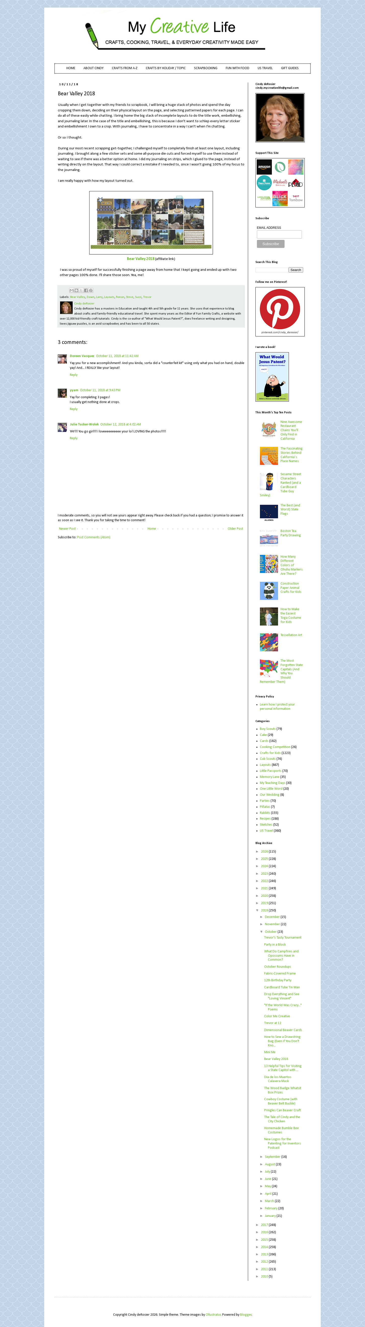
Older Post (235, 529)
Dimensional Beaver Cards (283, 1030)
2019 (265, 903)
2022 (265, 881)
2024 (265, 866)
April (268, 1194)
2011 (265, 1269)
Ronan (120, 297)
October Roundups (277, 967)
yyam (74, 390)
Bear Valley (77, 297)
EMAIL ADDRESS (269, 228)
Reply (73, 375)
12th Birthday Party (277, 980)
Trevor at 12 (272, 1023)
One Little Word (271, 789)
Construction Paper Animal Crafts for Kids (291, 588)
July (268, 1172)
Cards (264, 741)
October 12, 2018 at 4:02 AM (120, 424)
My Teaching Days (272, 783)
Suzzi (138, 297)
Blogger (246, 1315)
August (270, 1164)
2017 (265, 1225)
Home (152, 529)
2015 (265, 1240)
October (271, 932)
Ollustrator (213, 1315)
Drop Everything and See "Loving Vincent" (281, 996)
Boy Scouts (268, 729)
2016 (265, 1232)
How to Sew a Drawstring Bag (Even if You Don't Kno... (282, 1041)
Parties (265, 801)
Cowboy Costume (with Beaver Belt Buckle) (280, 1101)
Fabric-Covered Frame (280, 974)
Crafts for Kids (270, 753)
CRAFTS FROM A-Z (125, 68)
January (271, 1216)
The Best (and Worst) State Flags (290, 510)
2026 (265, 852)
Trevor (147, 297)
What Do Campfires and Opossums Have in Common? (281, 956)
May (268, 1186)
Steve (129, 297)
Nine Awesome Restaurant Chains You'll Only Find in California (291, 430)
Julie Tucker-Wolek (84, 424)
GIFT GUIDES (290, 68)
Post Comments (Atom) (93, 537)
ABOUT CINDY (93, 68)
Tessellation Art (291, 635)
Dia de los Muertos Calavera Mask (277, 1079)
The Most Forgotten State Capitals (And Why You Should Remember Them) (281, 671)
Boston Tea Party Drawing (291, 533)
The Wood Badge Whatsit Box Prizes (282, 1090)
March (270, 1201)
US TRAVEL (265, 68)
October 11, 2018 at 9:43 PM (100, 390)
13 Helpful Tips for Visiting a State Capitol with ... (283, 1068)
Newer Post (67, 529)
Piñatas (265, 807)
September (273, 1157)
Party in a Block (275, 945)
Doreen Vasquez (82, 356)
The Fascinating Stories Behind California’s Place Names (292, 455)
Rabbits (265, 813)
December (273, 917)
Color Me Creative (277, 1016)
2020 (265, 896)
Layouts (109, 297)
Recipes (265, 819)
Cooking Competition (275, 747)
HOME (70, 68)
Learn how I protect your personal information (277, 707)
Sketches (266, 825)
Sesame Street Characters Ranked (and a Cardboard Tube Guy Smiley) (280, 484)
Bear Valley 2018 (140, 259)
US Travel (266, 831)
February (271, 1208)
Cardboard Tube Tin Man (282, 987)
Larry (99, 297)
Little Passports (271, 771)
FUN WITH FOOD (237, 68)
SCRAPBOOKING (205, 68)
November (273, 924)
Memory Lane (270, 777)
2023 (265, 874)
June (268, 1179)
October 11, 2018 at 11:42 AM (117, 356)
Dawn (91, 297)
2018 (265, 910)
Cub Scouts (268, 759)
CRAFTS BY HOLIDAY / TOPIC (166, 68)
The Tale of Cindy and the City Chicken (282, 1119)
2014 (265, 1247)
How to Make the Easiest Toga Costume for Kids (291, 615)
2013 (265, 1254)
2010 (265, 1276)
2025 (265, 859)
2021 (265, 888)
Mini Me (270, 1052)
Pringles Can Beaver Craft (282, 1110)
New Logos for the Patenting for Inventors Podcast (282, 1143)
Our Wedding (270, 795)
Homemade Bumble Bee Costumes (281, 1130)
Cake (263, 735)
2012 (265, 1262)
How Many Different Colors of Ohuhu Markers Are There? (292, 565)
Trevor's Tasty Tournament (282, 938)
